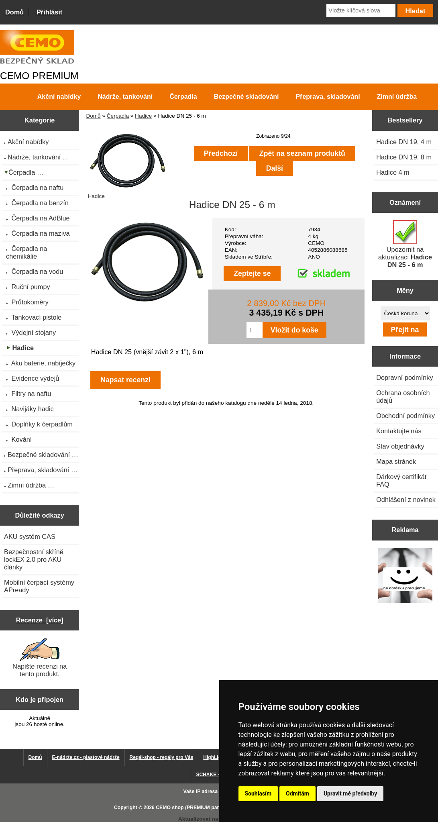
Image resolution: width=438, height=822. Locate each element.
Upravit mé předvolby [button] (350, 793)
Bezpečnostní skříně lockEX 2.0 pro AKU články (33, 559)
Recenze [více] (39, 620)
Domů (14, 12)
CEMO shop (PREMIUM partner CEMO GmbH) (209, 807)
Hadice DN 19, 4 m (404, 141)
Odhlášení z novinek (406, 499)
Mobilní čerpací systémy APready (39, 586)
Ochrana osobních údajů (403, 396)
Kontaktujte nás (398, 430)
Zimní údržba (397, 96)
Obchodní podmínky (405, 415)
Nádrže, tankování (125, 96)
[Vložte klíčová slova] (360, 10)
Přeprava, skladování (328, 96)
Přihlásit (49, 12)
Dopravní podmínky (404, 377)
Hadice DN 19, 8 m (404, 157)
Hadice (143, 116)
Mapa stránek (396, 461)
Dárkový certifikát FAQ (401, 480)
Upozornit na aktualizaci (405, 244)
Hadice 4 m (392, 172)
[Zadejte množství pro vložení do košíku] (255, 330)
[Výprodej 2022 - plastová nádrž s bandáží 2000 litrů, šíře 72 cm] (405, 576)
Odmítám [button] (297, 793)
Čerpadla (118, 116)
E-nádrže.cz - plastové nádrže (86, 757)
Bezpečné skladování (246, 96)
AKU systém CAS (29, 536)
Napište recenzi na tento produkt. (39, 657)
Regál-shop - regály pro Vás (162, 757)
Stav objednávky (400, 446)
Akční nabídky (59, 96)
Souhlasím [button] (258, 793)
